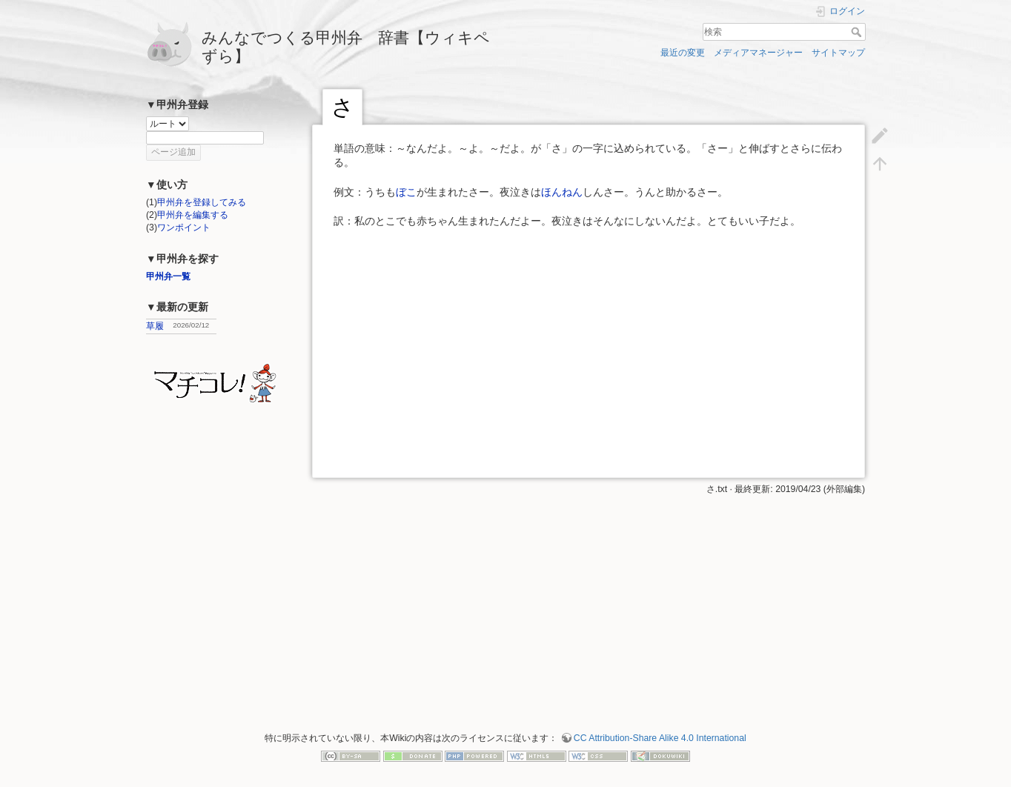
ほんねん (562, 192)
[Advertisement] (588, 599)
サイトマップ (838, 52)
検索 (858, 32)
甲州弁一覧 (168, 276)
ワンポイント (184, 227)
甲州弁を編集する (192, 215)
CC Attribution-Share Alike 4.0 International (660, 738)
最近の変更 (682, 52)
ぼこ (406, 192)
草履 (155, 326)
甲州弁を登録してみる (201, 202)
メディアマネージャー (758, 52)
